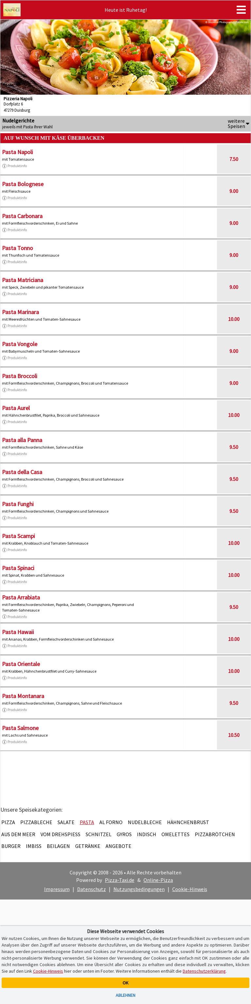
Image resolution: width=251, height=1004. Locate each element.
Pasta (87, 822)
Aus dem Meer (18, 834)
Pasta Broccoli (19, 376)
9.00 (233, 191)
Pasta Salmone (20, 728)
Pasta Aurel (16, 408)
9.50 (233, 447)
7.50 (233, 159)
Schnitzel (98, 834)
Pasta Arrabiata (21, 597)
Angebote (118, 846)
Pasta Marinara (20, 312)
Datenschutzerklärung (204, 971)
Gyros (124, 834)
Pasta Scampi (18, 536)
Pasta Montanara (23, 696)
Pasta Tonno (17, 248)
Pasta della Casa (22, 472)
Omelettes (175, 834)
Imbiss (34, 846)
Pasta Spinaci (18, 568)
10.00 (234, 319)
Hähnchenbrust (188, 822)
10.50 (234, 735)
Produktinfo (14, 165)
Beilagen (58, 846)
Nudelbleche (145, 822)
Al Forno (111, 822)
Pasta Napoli (17, 152)
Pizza (8, 822)
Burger (11, 846)
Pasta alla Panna (22, 440)
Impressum (57, 889)
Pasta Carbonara (22, 216)
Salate (66, 822)
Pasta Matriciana (22, 280)
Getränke (87, 846)
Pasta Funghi (18, 504)
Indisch (146, 834)
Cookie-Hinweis (189, 889)
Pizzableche (36, 822)
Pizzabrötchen (215, 834)
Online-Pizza (158, 880)
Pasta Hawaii (18, 632)
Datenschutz (91, 889)
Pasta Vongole (19, 344)
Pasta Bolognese (22, 184)
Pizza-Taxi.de (119, 880)
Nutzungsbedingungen (139, 889)
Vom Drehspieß (60, 834)
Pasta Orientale (21, 664)
